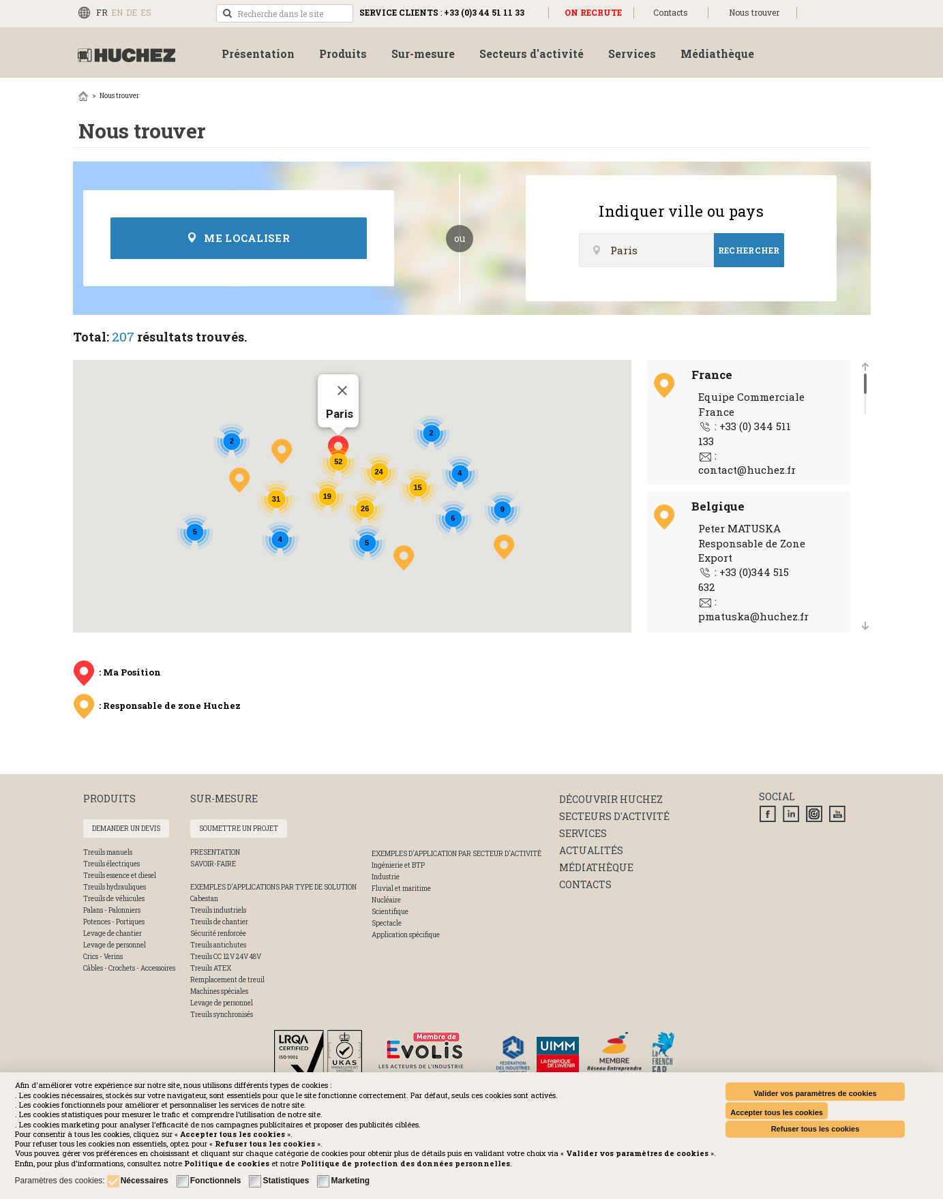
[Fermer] (342, 390)
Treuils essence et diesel (119, 875)
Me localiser (238, 238)
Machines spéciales (219, 991)
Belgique (718, 506)
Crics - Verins (103, 956)
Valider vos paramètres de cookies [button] (814, 1093)
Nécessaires (144, 1181)
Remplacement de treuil (227, 979)
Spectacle (387, 923)
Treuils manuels (107, 852)
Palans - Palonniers (111, 910)
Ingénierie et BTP (398, 865)
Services (583, 833)
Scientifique (390, 911)
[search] (284, 13)
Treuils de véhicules (114, 898)
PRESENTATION (215, 852)
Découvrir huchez (611, 799)
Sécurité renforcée (218, 933)
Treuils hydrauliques (114, 887)
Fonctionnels (215, 1181)
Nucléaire (386, 900)
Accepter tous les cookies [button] (776, 1112)
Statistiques (286, 1181)
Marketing (350, 1181)
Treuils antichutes (218, 945)
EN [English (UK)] (117, 12)
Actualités (591, 850)
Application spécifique (406, 934)
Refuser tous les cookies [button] (815, 1129)
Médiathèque (596, 867)
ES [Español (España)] (145, 12)
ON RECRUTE (593, 12)
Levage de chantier (112, 933)
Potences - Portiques (114, 921)
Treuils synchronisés (221, 1014)
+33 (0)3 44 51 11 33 (484, 12)
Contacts (670, 12)
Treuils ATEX (210, 968)
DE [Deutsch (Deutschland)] (131, 12)
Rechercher (749, 250)
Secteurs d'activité (614, 816)
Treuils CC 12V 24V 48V (225, 956)
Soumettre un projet (238, 828)
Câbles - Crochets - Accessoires (129, 968)
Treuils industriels (218, 910)
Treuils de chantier (219, 921)
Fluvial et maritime (401, 888)
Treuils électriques (111, 864)
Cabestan (204, 898)
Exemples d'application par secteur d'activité (456, 853)
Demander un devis (126, 828)
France (711, 374)
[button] (405, 1163)
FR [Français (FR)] (102, 12)
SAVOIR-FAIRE (213, 864)
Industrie (386, 876)
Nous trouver (754, 12)
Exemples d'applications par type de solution (273, 887)
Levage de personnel (114, 945)
